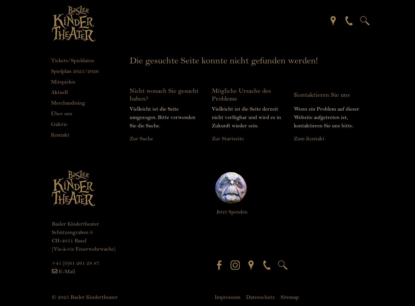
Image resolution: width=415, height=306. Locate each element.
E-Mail (67, 271)
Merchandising (68, 103)
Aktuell (59, 92)
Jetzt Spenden (232, 212)
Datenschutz (260, 297)
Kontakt (60, 135)
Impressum (227, 297)
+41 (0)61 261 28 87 (75, 263)
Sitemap (290, 297)
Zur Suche (141, 138)
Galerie (59, 124)
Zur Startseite (228, 138)
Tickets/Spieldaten (72, 60)
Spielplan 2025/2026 (75, 71)
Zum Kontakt (309, 138)
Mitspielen (63, 82)
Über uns (61, 113)
